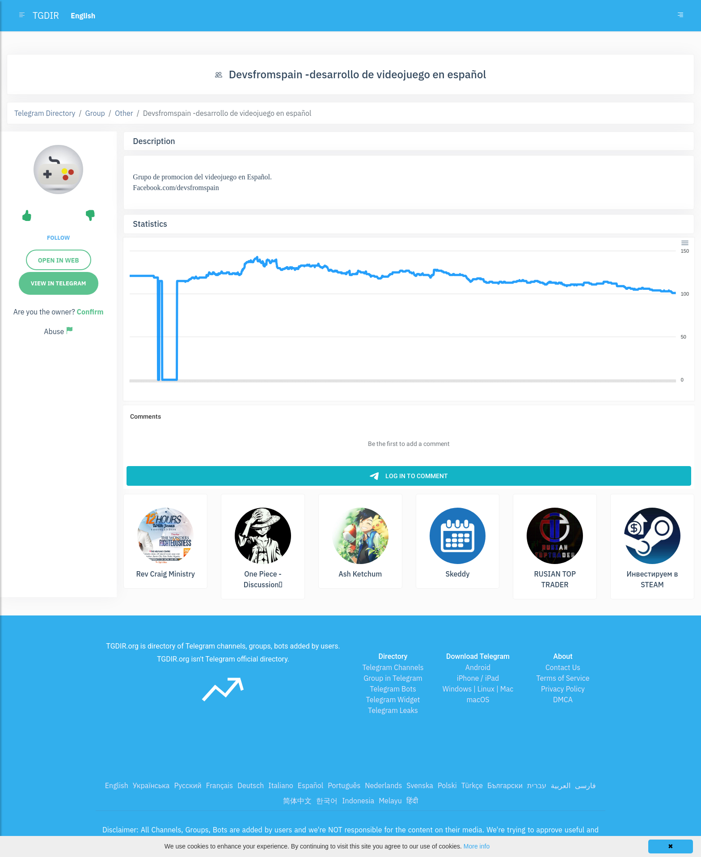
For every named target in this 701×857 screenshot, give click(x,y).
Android (478, 667)
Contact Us (562, 667)
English (116, 785)
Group (95, 113)
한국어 (327, 800)
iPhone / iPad (478, 678)
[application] (408, 316)
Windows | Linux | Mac (478, 688)
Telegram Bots (393, 688)
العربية (560, 785)
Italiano (280, 785)
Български (505, 785)
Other (124, 113)
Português (344, 785)
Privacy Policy (563, 688)
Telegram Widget (393, 699)
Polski (447, 785)
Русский (187, 785)
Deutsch (250, 785)
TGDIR (46, 15)
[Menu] (684, 242)
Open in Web (58, 260)
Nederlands (383, 785)
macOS (477, 699)
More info (477, 846)
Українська (151, 785)
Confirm (90, 311)
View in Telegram (58, 283)
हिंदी (412, 800)
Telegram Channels (392, 667)
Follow (58, 238)
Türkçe (472, 785)
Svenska (419, 785)
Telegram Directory (44, 113)
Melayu (390, 800)
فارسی (585, 785)
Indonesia (358, 800)
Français (219, 785)
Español (310, 785)
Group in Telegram (392, 678)
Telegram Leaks (393, 710)
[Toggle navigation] (680, 15)
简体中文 (297, 800)
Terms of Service (563, 678)
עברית (536, 785)
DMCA (563, 699)
